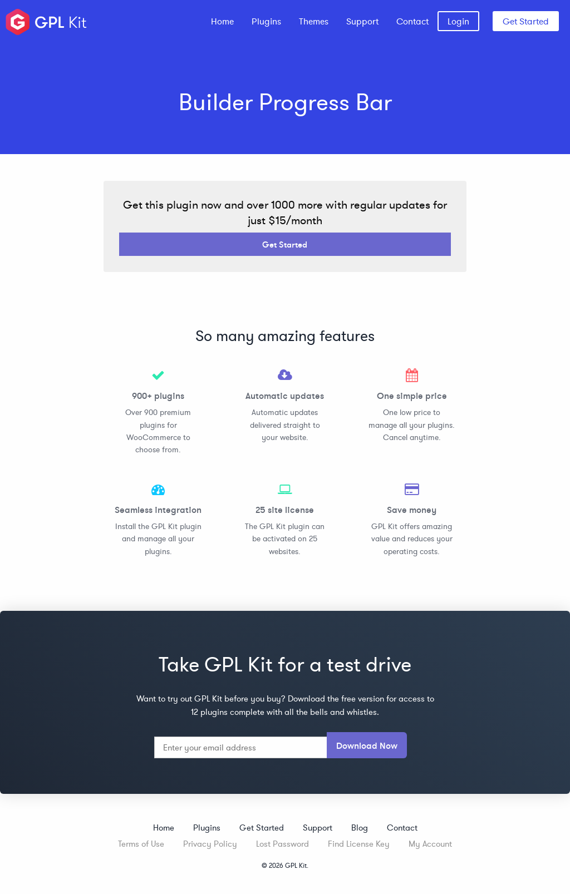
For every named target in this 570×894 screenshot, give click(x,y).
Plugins (266, 21)
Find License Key (359, 843)
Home (222, 21)
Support (362, 21)
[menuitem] (222, 21)
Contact (412, 21)
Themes (313, 21)
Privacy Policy (210, 843)
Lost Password (282, 843)
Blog (359, 827)
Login (458, 21)
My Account (430, 843)
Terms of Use (141, 843)
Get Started (526, 21)
